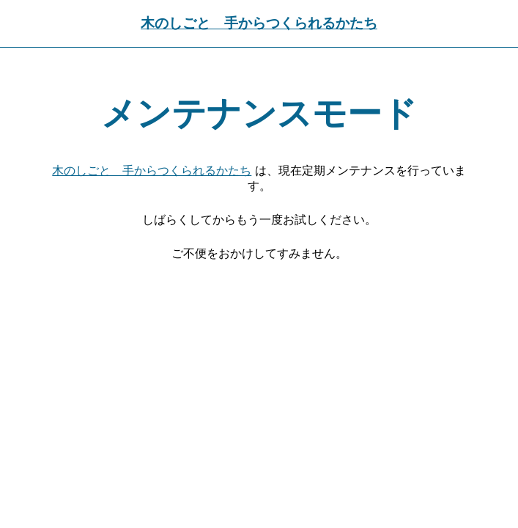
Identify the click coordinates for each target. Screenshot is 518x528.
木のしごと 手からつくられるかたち (259, 23)
